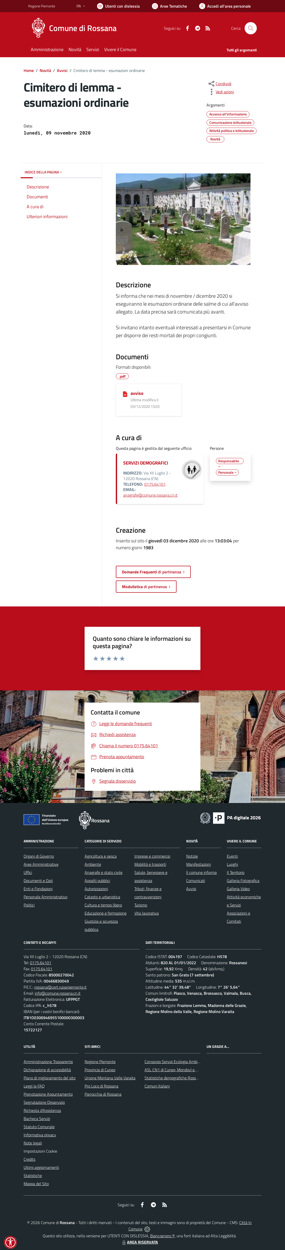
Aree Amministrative (41, 864)
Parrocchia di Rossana (103, 1094)
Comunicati (195, 880)
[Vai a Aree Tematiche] (169, 6)
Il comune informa (201, 872)
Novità (45, 70)
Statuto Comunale (39, 1127)
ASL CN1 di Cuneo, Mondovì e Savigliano (179, 1070)
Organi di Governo (39, 856)
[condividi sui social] (219, 84)
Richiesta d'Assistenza (42, 1110)
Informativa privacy (40, 1135)
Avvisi (62, 70)
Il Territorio (235, 872)
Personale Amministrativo (45, 897)
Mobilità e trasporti (150, 864)
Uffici (28, 872)
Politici (29, 905)
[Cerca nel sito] (251, 28)
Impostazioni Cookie (40, 1151)
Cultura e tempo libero (103, 905)
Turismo (140, 905)
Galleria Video (238, 889)
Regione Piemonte (100, 1062)
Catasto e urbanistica (102, 897)
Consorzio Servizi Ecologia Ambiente (175, 1062)
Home (29, 70)
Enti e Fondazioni (38, 889)
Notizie (192, 856)
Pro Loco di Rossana (101, 1086)
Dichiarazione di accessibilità (47, 1070)
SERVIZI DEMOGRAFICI (145, 462)
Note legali (33, 1143)
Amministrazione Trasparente (48, 1062)
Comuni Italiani (157, 1086)
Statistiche (33, 1175)
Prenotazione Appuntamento (48, 1094)
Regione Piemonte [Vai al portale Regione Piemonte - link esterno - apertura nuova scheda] (41, 6)
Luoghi (232, 864)
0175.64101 (155, 484)
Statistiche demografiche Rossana (173, 1078)
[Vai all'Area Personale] (225, 6)
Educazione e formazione (105, 913)
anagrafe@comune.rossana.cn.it (150, 495)
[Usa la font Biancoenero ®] (118, 6)
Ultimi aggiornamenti (41, 1167)
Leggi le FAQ (34, 1086)
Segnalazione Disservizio (44, 1102)
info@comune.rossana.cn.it (58, 993)
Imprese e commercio (152, 856)
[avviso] (125, 393)
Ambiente (93, 864)
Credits (29, 1159)
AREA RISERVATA (139, 1242)
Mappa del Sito (36, 1184)
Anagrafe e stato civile (103, 872)
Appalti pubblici (97, 880)
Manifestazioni (198, 864)
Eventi (232, 856)
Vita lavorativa (146, 913)
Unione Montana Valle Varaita (110, 1078)
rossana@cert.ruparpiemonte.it (60, 987)
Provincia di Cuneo (100, 1070)
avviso (137, 393)
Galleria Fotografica (243, 880)
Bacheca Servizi (37, 1118)
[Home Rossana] (75, 28)
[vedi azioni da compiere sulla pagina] (221, 92)
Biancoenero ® (162, 1236)
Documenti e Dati (38, 880)
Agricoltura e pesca (101, 856)
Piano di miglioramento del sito (49, 1078)
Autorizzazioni (96, 889)
